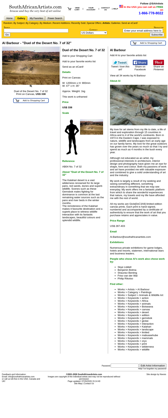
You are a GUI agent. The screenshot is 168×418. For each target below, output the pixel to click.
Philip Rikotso (125, 278)
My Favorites (36, 18)
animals (146, 303)
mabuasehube (150, 335)
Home (10, 18)
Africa (145, 300)
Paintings (146, 292)
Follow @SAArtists (151, 3)
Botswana (147, 306)
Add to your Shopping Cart (77, 55)
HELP (115, 9)
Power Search (55, 18)
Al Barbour (143, 289)
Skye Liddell (124, 267)
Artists (106, 23)
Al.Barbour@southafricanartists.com (130, 236)
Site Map (78, 383)
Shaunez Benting (127, 272)
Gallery (21, 18)
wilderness (148, 346)
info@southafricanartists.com (21, 376)
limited (145, 332)
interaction (148, 323)
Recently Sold (78, 23)
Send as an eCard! (73, 66)
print (144, 343)
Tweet (120, 67)
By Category (32, 23)
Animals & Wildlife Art (151, 295)
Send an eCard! (130, 23)
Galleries (115, 23)
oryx (144, 341)
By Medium (45, 23)
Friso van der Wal (128, 275)
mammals (147, 338)
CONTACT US (105, 9)
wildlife (145, 349)
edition (145, 315)
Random (7, 23)
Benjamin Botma (127, 269)
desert (145, 312)
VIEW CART (77, 9)
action (145, 298)
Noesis (163, 374)
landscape (147, 329)
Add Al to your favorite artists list (128, 55)
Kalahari (146, 326)
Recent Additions (61, 23)
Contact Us (89, 383)
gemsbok (147, 318)
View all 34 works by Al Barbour (128, 75)
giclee (145, 320)
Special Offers (94, 23)
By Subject (18, 23)
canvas (146, 309)
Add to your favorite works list (79, 61)
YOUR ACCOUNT (90, 9)
